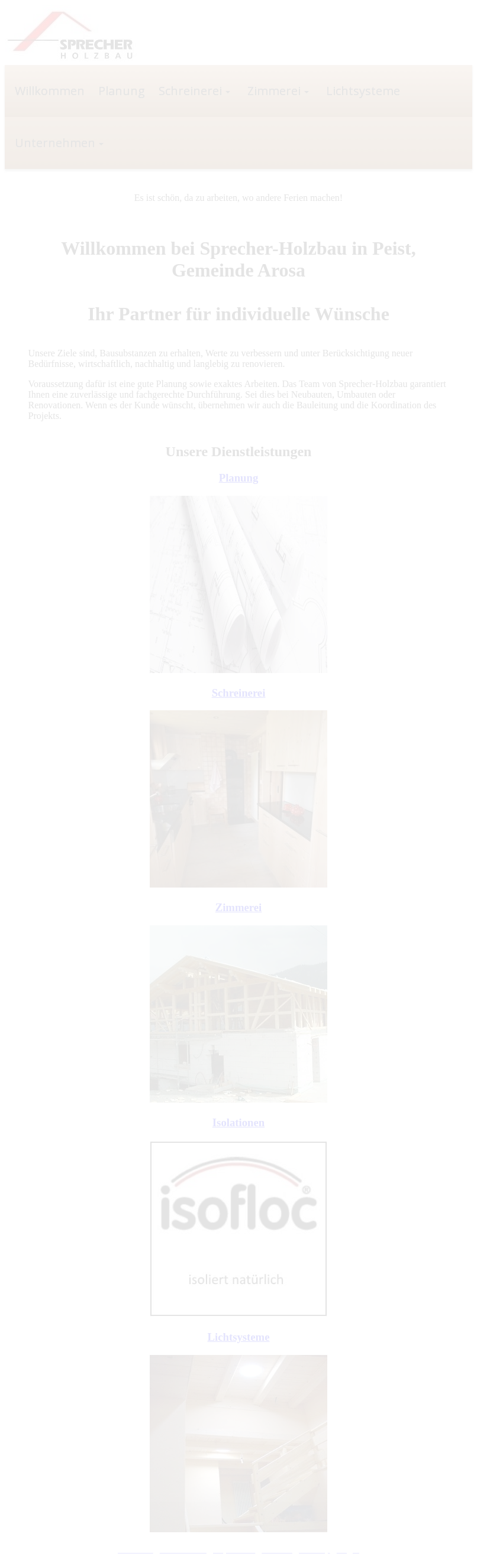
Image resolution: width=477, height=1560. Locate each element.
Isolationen (238, 1122)
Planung (239, 478)
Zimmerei (238, 907)
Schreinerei (239, 693)
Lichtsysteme (239, 1337)
